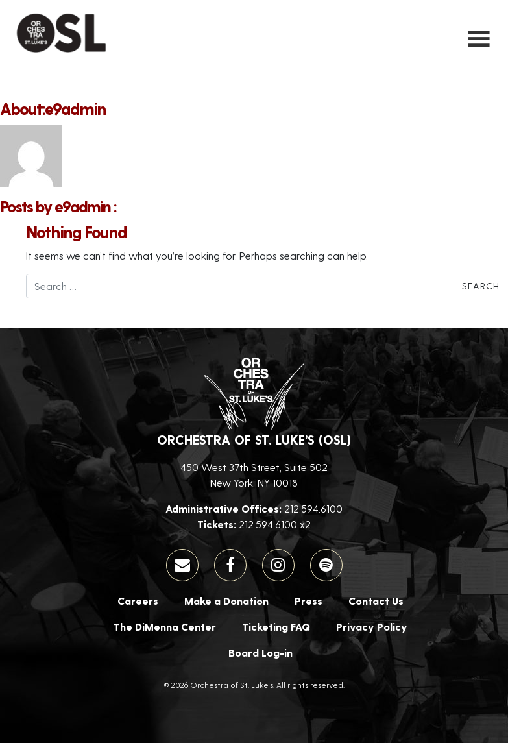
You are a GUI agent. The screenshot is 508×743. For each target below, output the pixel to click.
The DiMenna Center (165, 626)
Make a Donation (226, 600)
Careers (137, 600)
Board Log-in (260, 652)
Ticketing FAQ (276, 626)
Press (308, 600)
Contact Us (376, 600)
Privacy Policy (371, 626)
